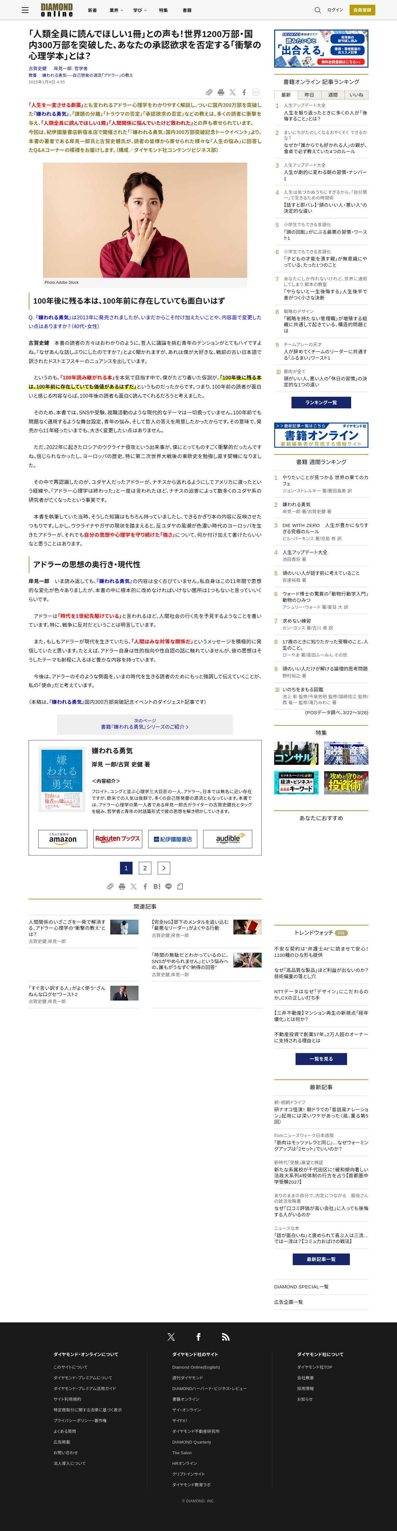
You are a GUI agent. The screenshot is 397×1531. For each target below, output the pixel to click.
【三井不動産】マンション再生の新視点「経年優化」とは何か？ (321, 1016)
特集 (170, 11)
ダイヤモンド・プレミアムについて (82, 1378)
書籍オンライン (185, 1399)
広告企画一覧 (288, 1302)
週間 (333, 95)
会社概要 (305, 1378)
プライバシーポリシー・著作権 (80, 1420)
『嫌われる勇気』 (51, 114)
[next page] (164, 868)
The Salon (182, 1452)
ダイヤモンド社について (320, 1354)
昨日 (309, 95)
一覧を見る (321, 1059)
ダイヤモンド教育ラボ (191, 1485)
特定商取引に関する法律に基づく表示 (87, 1410)
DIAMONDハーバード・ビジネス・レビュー (209, 1388)
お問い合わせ (65, 1452)
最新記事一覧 (321, 1259)
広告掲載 (61, 1442)
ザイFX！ (180, 1420)
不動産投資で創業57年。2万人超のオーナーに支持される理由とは (321, 1037)
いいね (356, 95)
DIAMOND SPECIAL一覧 (301, 1286)
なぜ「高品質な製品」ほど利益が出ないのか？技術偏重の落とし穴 (321, 973)
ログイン (328, 11)
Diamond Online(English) (196, 1367)
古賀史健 (38, 68)
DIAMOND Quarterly (191, 1442)
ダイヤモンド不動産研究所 (196, 1431)
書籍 (193, 11)
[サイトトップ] (57, 11)
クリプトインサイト (188, 1474)
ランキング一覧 (321, 402)
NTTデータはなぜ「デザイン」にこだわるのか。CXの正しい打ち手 (321, 995)
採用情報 (305, 1388)
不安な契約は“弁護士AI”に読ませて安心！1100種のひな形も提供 (321, 952)
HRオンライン (184, 1463)
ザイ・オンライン (186, 1410)
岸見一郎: (71, 68)
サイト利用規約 (67, 1399)
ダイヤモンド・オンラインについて (85, 1354)
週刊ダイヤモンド (187, 1378)
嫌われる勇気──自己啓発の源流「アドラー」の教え (87, 75)
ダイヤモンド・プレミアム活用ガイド (84, 1388)
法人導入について (69, 1463)
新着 (99, 11)
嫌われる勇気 (112, 751)
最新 (286, 95)
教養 (33, 75)
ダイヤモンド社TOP (314, 1367)
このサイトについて (70, 1367)
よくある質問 (64, 1431)
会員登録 (355, 11)
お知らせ (305, 1399)
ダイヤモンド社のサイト (195, 1354)
